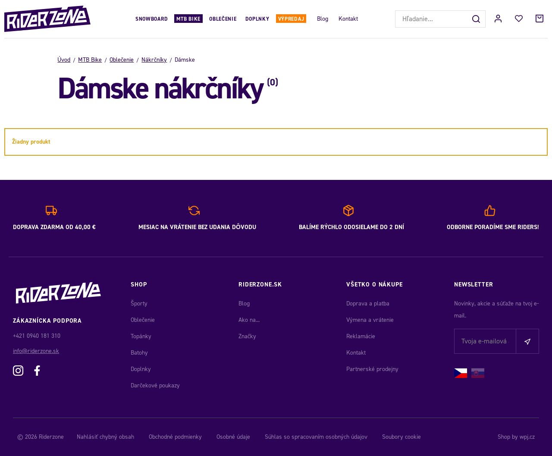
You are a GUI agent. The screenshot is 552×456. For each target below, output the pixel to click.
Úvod (63, 60)
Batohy (139, 353)
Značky (247, 336)
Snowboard (151, 19)
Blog (322, 19)
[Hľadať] (477, 19)
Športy (139, 303)
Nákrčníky (154, 60)
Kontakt (348, 19)
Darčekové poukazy (155, 385)
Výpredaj (291, 19)
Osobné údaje (233, 437)
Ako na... (249, 320)
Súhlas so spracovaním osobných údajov (316, 437)
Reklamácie (360, 336)
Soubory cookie (401, 437)
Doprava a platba (367, 303)
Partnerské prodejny (372, 369)
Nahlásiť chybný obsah (105, 437)
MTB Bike (188, 19)
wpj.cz (527, 437)
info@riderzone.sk (36, 351)
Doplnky (257, 19)
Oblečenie (222, 19)
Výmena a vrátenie (370, 320)
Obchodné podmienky (175, 437)
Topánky (141, 336)
